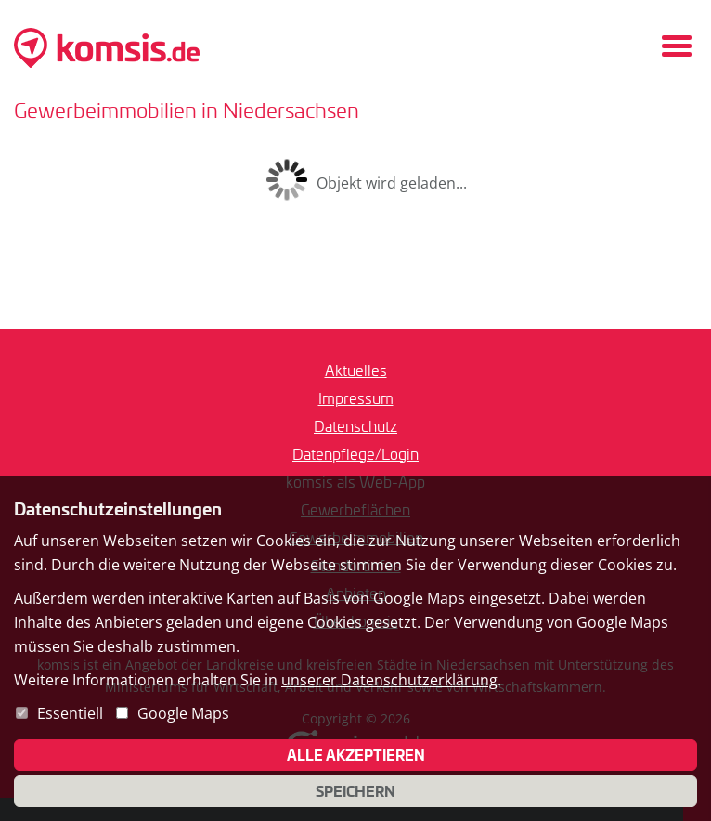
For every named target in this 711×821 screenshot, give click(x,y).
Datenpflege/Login (355, 454)
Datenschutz (355, 426)
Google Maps (183, 713)
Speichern (355, 791)
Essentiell (70, 713)
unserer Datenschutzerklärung (389, 680)
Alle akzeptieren (356, 755)
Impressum (356, 398)
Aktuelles (356, 370)
